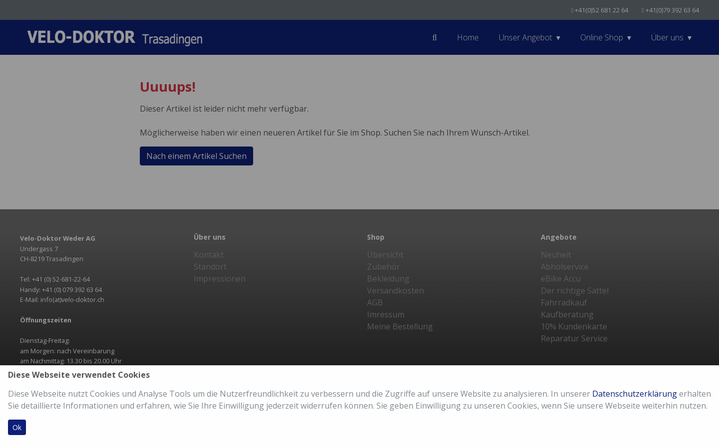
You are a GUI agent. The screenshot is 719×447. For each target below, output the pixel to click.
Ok (16, 427)
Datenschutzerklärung (634, 393)
